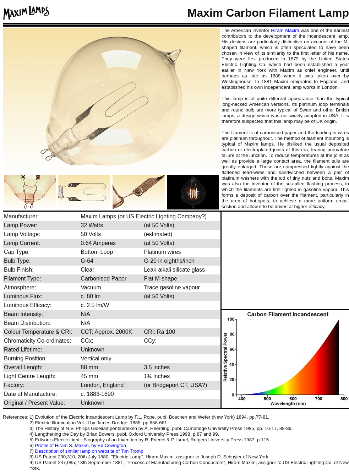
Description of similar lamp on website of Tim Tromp (89, 451)
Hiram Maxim (285, 30)
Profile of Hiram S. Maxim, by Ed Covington (80, 445)
